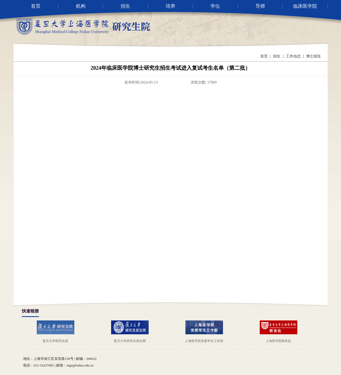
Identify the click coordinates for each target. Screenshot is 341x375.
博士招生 (313, 56)
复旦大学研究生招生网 (130, 341)
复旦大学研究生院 (55, 341)
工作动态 (293, 56)
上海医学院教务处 (278, 341)
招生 (277, 56)
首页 (264, 56)
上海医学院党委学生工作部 (204, 341)
